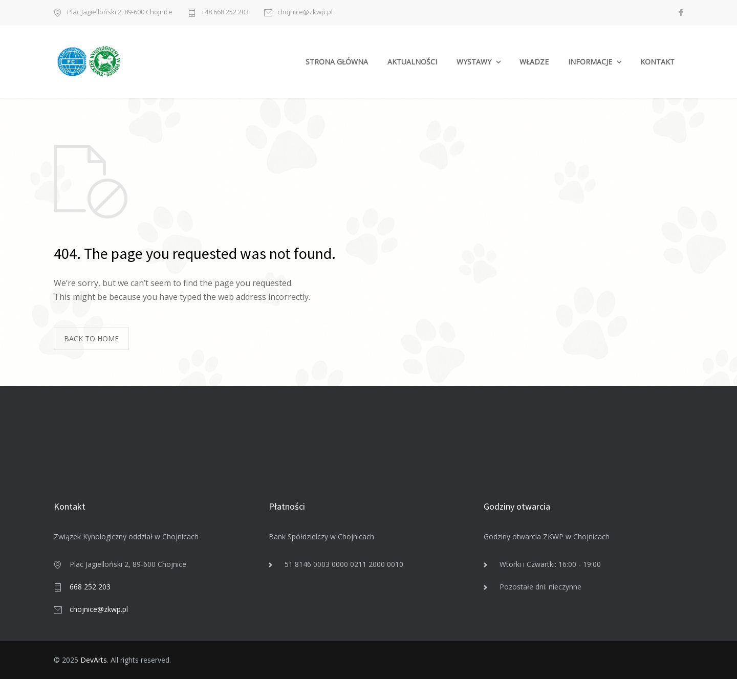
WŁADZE (534, 62)
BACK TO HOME (91, 338)
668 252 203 (90, 587)
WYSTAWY (474, 62)
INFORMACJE (590, 62)
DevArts (93, 660)
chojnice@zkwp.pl (305, 12)
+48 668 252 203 (225, 12)
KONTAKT (657, 62)
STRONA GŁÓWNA (337, 62)
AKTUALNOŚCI (412, 62)
